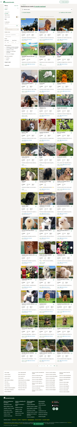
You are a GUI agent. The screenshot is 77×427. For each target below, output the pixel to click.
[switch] (12, 21)
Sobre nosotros (41, 403)
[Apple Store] (55, 405)
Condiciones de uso (42, 410)
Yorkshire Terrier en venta (9, 408)
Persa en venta (18, 415)
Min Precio (7, 65)
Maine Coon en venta (19, 413)
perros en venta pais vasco (37, 375)
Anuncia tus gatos (42, 416)
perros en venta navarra (37, 381)
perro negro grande (22, 372)
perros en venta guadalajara (65, 377)
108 (54, 365)
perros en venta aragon (64, 382)
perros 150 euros (21, 389)
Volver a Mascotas (7, 7)
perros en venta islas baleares (38, 386)
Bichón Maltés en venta (8, 406)
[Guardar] (36, 32)
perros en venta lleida (63, 389)
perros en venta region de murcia (37, 384)
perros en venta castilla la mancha (37, 390)
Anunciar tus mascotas (42, 412)
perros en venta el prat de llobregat (64, 373)
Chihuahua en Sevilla (31, 410)
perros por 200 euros (22, 385)
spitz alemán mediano (9, 380)
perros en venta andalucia (37, 379)
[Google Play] (55, 402)
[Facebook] (54, 409)
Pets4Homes (14, 419)
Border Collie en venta (8, 412)
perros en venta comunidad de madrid (38, 373)
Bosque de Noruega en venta (19, 405)
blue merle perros (21, 374)
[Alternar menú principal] (1, 2)
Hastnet (19, 419)
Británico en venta (19, 407)
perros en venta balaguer (51, 389)
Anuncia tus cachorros (42, 414)
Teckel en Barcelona (31, 404)
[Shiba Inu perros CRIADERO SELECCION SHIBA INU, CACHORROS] (29, 49)
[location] (12, 50)
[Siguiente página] (57, 366)
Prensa (39, 408)
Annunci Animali (38, 419)
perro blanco (7, 383)
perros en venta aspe (63, 384)
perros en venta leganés (64, 386)
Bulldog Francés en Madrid (32, 406)
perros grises (20, 378)
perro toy (6, 382)
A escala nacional (40, 6)
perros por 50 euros (22, 382)
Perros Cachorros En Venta (8, 402)
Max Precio (14, 65)
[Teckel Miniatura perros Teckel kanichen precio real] (29, 76)
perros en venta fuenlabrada (65, 375)
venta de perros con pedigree (24, 380)
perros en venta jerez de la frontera (64, 380)
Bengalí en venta (18, 411)
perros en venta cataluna (51, 372)
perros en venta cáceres (50, 387)
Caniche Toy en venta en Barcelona (32, 415)
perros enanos (7, 374)
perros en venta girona (50, 378)
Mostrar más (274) (9, 44)
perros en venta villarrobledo (51, 376)
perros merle (7, 378)
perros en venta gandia (50, 382)
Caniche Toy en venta (8, 415)
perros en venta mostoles (51, 374)
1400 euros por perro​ (22, 383)
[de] (8, 67)
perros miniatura (8, 391)
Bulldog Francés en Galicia (32, 412)
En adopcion (13, 14)
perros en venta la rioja (36, 377)
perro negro (7, 372)
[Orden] (65, 12)
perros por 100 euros (22, 387)
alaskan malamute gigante (10, 387)
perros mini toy (8, 376)
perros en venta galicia (50, 383)
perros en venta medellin (64, 391)
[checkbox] (5, 28)
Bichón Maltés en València (32, 408)
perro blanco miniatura (9, 389)
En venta (7, 14)
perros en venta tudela (50, 385)
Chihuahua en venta (8, 404)
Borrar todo (16, 5)
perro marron (7, 385)
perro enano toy (21, 376)
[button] (29, 49)
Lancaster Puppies (46, 419)
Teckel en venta (7, 414)
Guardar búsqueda (26, 12)
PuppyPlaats (24, 419)
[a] (15, 67)
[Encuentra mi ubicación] (17, 51)
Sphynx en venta (18, 409)
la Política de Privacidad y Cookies (16, 423)
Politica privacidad (42, 405)
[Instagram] (57, 409)
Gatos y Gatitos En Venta (20, 402)
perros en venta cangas (50, 380)
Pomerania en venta (8, 410)
